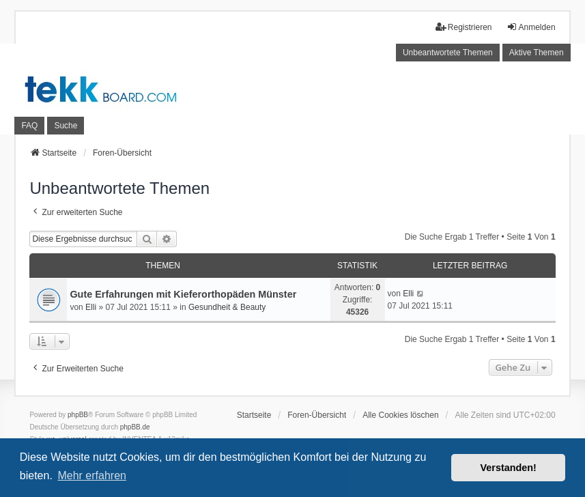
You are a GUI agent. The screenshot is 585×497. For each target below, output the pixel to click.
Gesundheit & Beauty (227, 307)
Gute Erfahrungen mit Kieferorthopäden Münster (183, 294)
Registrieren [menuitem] (464, 27)
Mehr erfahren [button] (91, 475)
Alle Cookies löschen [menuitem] (400, 415)
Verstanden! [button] (509, 467)
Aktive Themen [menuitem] (536, 52)
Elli (90, 307)
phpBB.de (135, 427)
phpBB (78, 414)
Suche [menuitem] (65, 125)
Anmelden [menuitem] (531, 27)
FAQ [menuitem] (29, 125)
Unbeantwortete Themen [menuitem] (448, 52)
